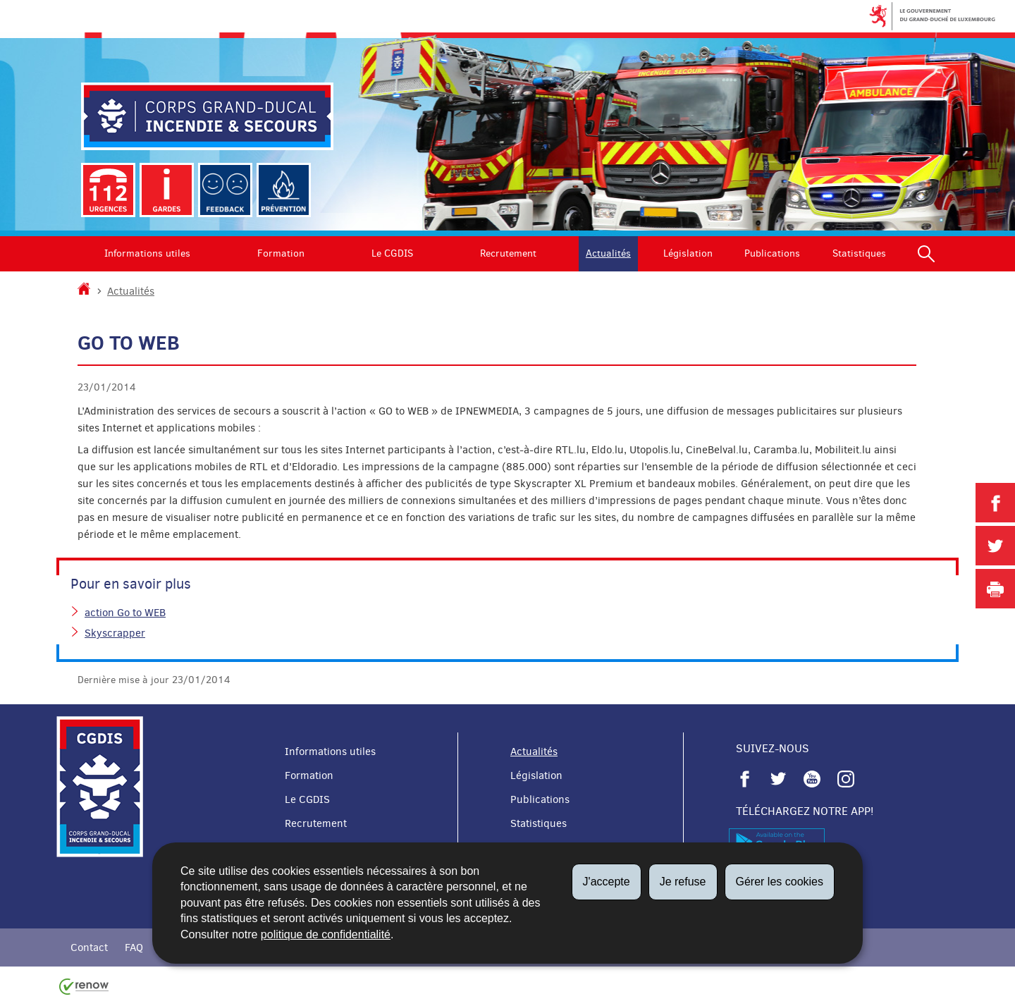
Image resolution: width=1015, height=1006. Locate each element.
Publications (772, 253)
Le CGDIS (392, 253)
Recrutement (508, 253)
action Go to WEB (125, 613)
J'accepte (606, 882)
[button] (926, 253)
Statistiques (859, 253)
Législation (688, 253)
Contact (89, 947)
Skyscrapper (115, 633)
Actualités (608, 253)
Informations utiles (147, 253)
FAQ (134, 947)
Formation (280, 253)
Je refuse (683, 882)
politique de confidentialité (325, 934)
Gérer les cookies (780, 882)
